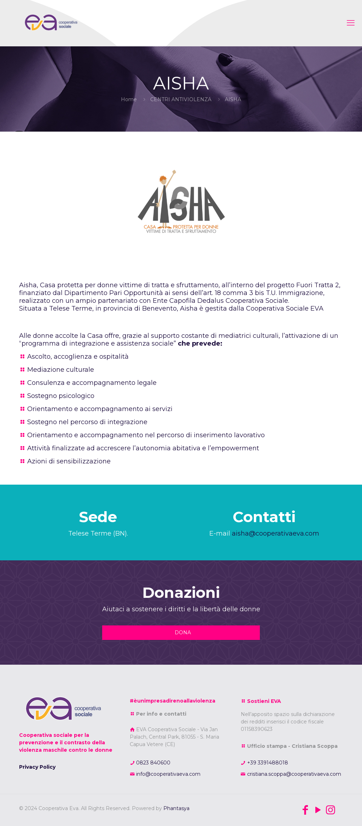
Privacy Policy (37, 767)
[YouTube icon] (318, 809)
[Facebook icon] (305, 809)
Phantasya (176, 808)
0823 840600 (152, 762)
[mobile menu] (351, 23)
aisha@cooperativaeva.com (275, 533)
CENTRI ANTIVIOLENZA (180, 99)
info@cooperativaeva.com (167, 774)
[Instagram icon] (330, 809)
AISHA (233, 99)
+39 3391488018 (267, 762)
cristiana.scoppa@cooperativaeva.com (293, 774)
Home (129, 99)
